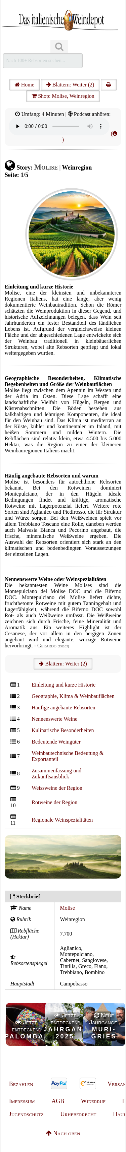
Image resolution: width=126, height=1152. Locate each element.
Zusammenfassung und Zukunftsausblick (56, 773)
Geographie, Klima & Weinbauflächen (73, 696)
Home (24, 84)
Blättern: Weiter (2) (70, 84)
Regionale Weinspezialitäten (62, 820)
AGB (57, 1101)
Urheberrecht (78, 1114)
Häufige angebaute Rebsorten (63, 707)
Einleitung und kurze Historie (63, 685)
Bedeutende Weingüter (56, 742)
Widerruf (93, 1101)
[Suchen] (59, 47)
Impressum (22, 1101)
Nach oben (63, 1133)
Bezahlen (21, 1084)
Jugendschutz (26, 1114)
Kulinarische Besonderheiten (63, 730)
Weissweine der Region (57, 788)
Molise (67, 908)
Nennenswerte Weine (54, 719)
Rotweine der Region (54, 802)
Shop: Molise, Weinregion (63, 96)
